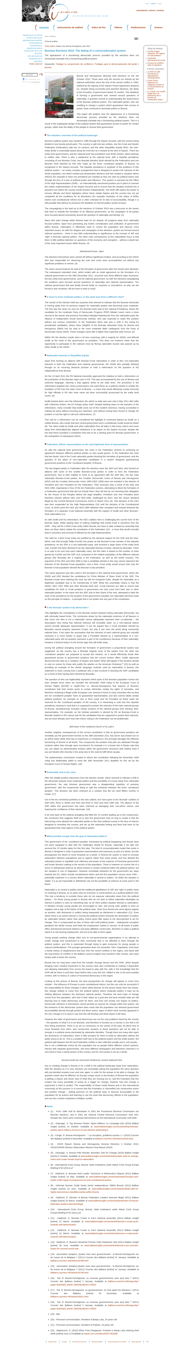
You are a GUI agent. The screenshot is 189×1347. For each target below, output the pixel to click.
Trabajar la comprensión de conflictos (74, 64)
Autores (152, 10)
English (147, 3)
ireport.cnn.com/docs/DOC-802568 (101, 1333)
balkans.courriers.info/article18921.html (69, 1296)
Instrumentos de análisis (70, 27)
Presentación (142, 10)
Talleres (118, 27)
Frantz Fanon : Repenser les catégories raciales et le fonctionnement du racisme (155, 85)
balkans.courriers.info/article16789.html (69, 1260)
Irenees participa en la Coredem (117, 1342)
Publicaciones (138, 27)
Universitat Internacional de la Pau (156, 59)
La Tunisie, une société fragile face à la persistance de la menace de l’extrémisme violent (156, 96)
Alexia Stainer (50, 46)
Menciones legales (97, 1342)
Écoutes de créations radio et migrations (155, 64)
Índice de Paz (99, 27)
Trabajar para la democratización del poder (116, 64)
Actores (158, 27)
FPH (147, 1342)
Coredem (35, 82)
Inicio (46, 36)
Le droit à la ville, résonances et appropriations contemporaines (154, 75)
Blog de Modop (155, 48)
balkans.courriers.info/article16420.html (114, 1138)
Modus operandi (136, 1342)
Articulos (44, 27)
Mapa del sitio (52, 1342)
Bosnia (48, 67)
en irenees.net (33, 79)
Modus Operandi (35, 64)
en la (33, 82)
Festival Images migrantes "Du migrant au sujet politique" (156, 53)
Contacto (160, 10)
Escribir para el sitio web (79, 1342)
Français (159, 3)
